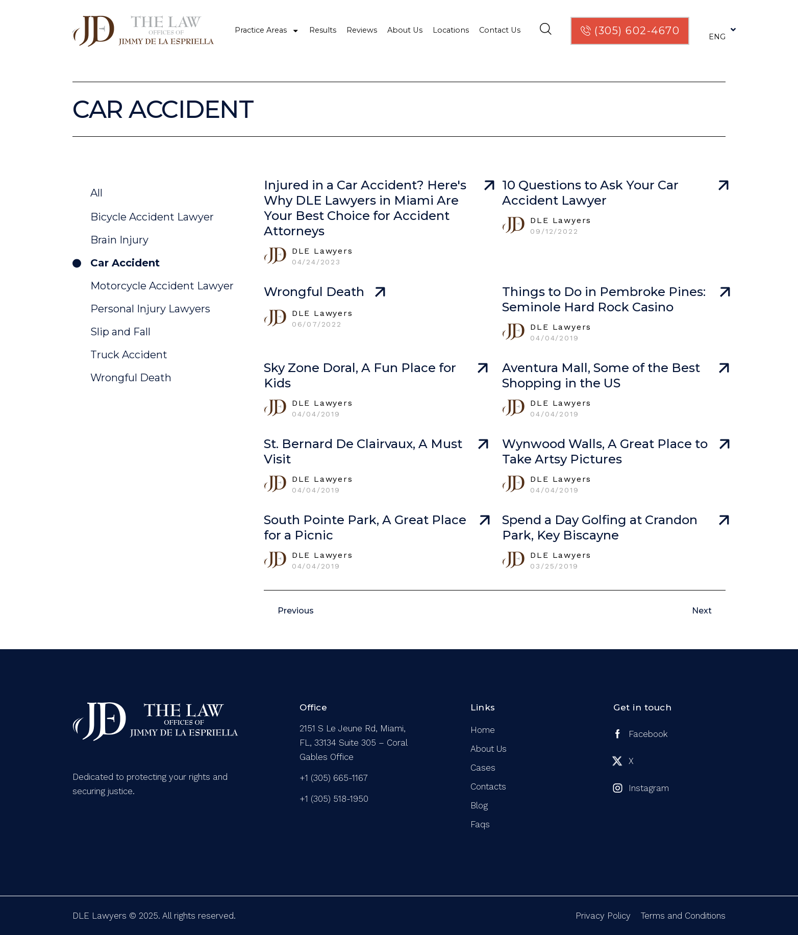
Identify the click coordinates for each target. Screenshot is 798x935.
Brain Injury (119, 240)
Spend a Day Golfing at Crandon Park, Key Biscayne (599, 527)
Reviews (361, 30)
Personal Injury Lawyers (150, 309)
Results (322, 30)
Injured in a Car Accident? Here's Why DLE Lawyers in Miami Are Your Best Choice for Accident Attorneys (365, 208)
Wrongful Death (130, 378)
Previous (296, 611)
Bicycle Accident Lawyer (152, 217)
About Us (404, 30)
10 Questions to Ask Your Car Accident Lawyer (590, 193)
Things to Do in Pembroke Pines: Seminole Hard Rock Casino (604, 299)
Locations (451, 30)
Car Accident (125, 263)
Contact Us (499, 30)
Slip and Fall (120, 332)
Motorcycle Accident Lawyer (162, 286)
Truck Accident (128, 355)
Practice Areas (267, 30)
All (96, 193)
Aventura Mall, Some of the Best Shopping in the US (601, 375)
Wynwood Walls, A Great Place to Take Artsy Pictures (605, 451)
